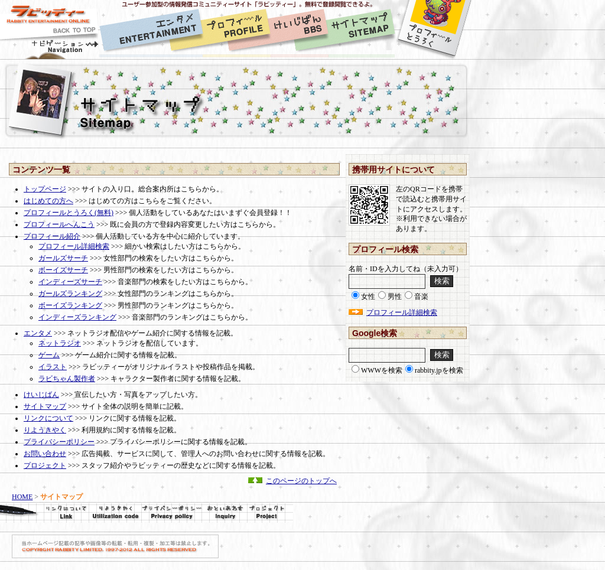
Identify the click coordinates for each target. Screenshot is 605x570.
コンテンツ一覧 (41, 169)
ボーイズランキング (70, 305)
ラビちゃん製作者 (66, 378)
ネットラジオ (59, 343)
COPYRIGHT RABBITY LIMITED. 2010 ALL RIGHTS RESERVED (115, 546)
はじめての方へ (48, 201)
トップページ (45, 189)
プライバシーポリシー (59, 442)
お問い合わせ (45, 454)
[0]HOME (49, 30)
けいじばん (41, 394)
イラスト (52, 367)
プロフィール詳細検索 (73, 246)
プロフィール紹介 (52, 236)
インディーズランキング (77, 317)
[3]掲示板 (299, 30)
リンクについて (48, 418)
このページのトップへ (301, 481)
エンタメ (38, 333)
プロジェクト (45, 465)
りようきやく (45, 430)
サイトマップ (45, 406)
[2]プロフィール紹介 (237, 30)
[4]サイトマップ (361, 30)
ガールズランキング (70, 293)
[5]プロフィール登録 (434, 30)
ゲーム (49, 355)
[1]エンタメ (151, 30)
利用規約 (115, 513)
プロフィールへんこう (59, 224)
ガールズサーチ (63, 258)
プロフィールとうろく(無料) (68, 213)
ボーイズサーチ (63, 270)
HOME (22, 497)
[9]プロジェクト (270, 513)
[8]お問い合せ (224, 513)
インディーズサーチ (70, 282)
